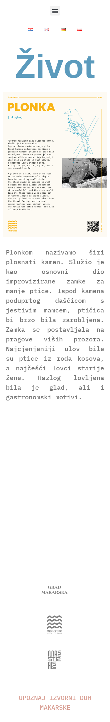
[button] (55, 11)
